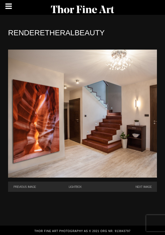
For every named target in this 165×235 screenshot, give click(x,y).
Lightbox (75, 186)
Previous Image (24, 186)
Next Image (143, 186)
